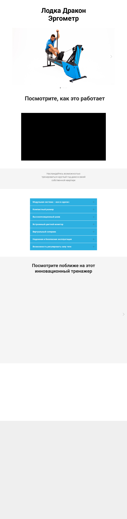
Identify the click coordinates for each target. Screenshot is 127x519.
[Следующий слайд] (111, 56)
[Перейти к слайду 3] (63, 87)
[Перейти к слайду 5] (66, 87)
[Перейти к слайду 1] (60, 87)
